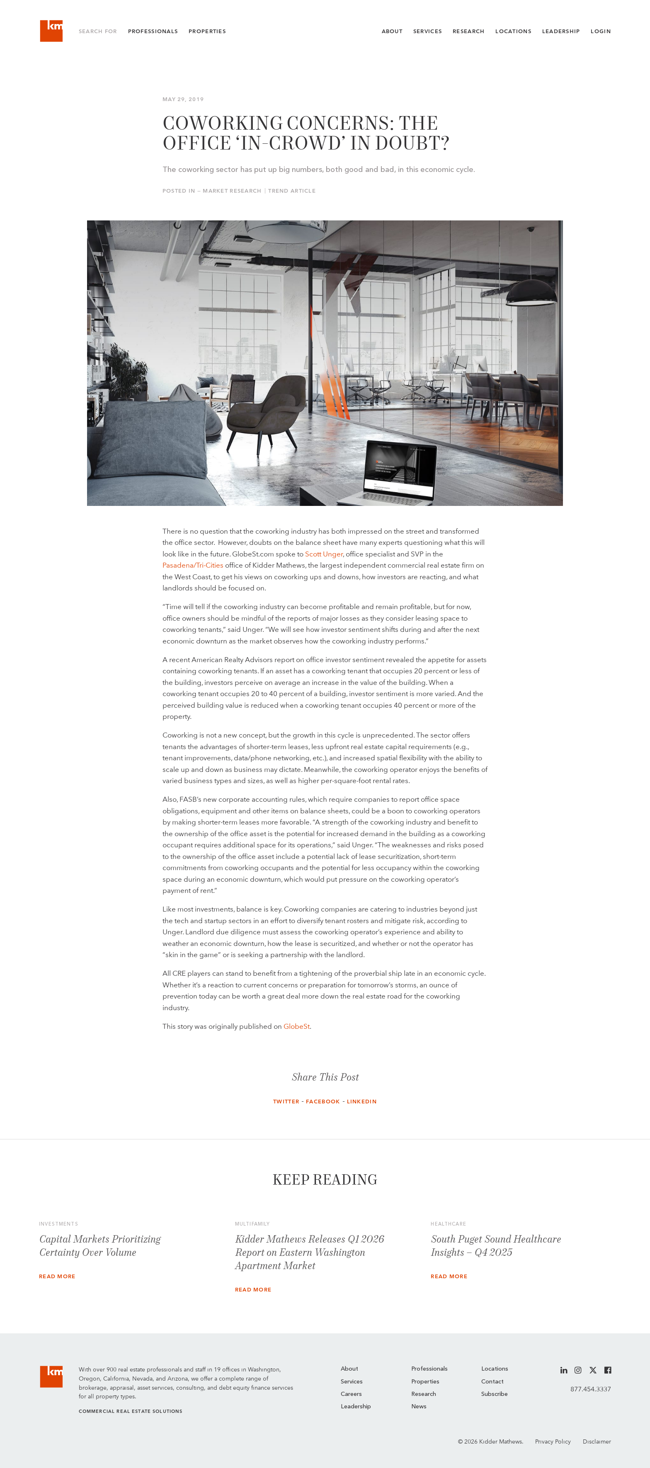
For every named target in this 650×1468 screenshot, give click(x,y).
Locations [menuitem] (494, 1369)
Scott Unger (324, 554)
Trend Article (292, 191)
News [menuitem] (419, 1407)
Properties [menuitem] (425, 1382)
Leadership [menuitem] (356, 1407)
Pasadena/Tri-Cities (192, 565)
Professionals (153, 31)
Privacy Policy (553, 1441)
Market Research (232, 191)
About (392, 31)
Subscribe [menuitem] (494, 1394)
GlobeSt (297, 1026)
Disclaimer (597, 1441)
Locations (513, 31)
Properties (207, 31)
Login (601, 31)
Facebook (323, 1101)
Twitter (286, 1101)
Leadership (561, 31)
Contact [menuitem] (492, 1382)
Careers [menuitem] (351, 1394)
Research (469, 31)
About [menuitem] (349, 1369)
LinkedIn (362, 1101)
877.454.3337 (590, 1389)
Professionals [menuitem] (429, 1369)
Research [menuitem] (423, 1394)
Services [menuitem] (352, 1382)
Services (427, 31)
